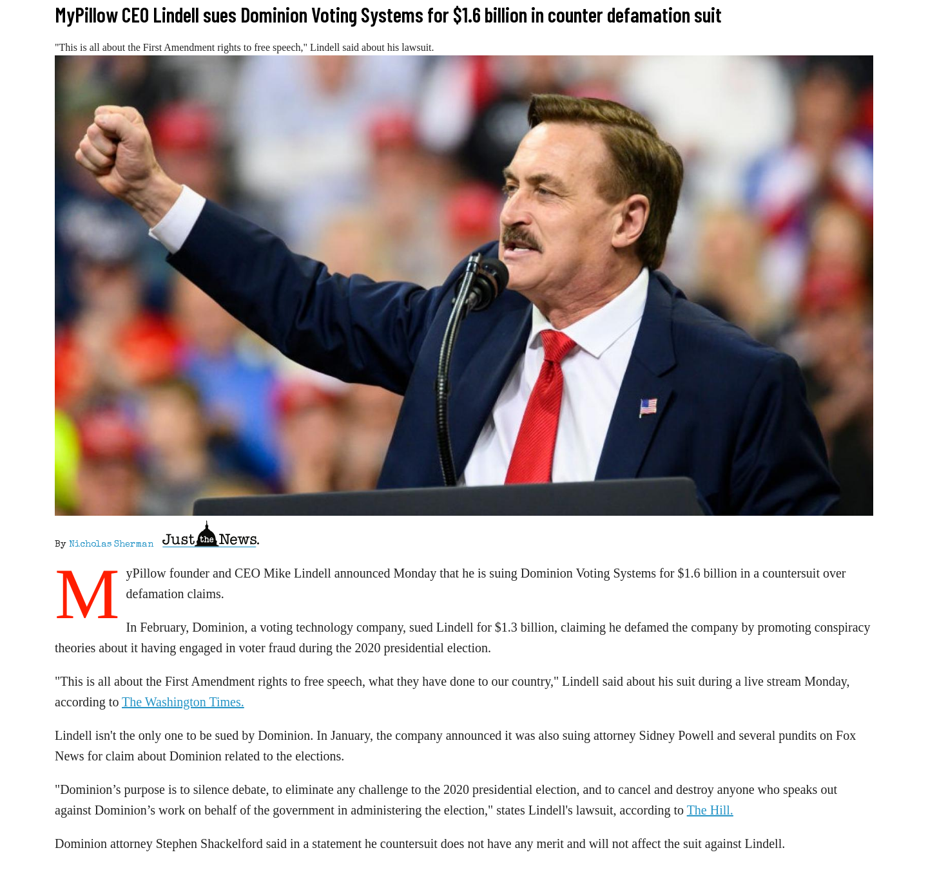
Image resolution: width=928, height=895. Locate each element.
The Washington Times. (183, 702)
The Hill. (710, 810)
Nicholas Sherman (111, 544)
